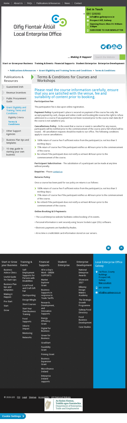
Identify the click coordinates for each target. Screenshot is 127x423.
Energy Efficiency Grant (45, 321)
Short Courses (29, 304)
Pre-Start (8, 301)
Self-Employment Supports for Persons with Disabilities (28, 275)
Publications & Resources (48, 3)
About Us (18, 3)
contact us (58, 171)
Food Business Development (85, 320)
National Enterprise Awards (83, 273)
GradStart (45, 342)
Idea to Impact (25, 327)
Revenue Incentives (16, 92)
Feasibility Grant (45, 348)
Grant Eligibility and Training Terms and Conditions (65, 70)
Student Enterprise (86, 63)
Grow (6, 310)
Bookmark (114, 247)
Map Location (105, 283)
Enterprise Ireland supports (46, 379)
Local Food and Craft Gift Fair (28, 288)
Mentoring (27, 333)
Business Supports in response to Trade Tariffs (47, 294)
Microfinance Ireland (47, 370)
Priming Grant (47, 354)
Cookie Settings (11, 416)
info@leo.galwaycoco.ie (102, 17)
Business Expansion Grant (46, 361)
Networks (27, 337)
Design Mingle (29, 300)
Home (6, 3)
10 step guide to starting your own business (15, 151)
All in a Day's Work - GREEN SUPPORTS (47, 273)
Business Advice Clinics (10, 271)
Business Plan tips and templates (17, 141)
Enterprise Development (111, 63)
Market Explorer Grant (45, 282)
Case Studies (85, 327)
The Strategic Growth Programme (85, 303)
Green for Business (45, 336)
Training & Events (44, 63)
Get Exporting (29, 295)
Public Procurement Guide (16, 100)
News (67, 3)
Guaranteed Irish (14, 87)
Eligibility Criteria (16, 117)
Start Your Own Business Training (29, 311)
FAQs (29, 3)
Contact (78, 3)
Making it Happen (8, 295)
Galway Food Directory (85, 311)
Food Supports (26, 320)
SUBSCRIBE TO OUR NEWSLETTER (106, 30)
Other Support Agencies (13, 132)
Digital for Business (46, 329)
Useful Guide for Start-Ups (10, 278)
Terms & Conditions (105, 70)
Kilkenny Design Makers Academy (83, 291)
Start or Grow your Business (17, 63)
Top (121, 247)
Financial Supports (65, 63)
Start (6, 305)
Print (102, 247)
